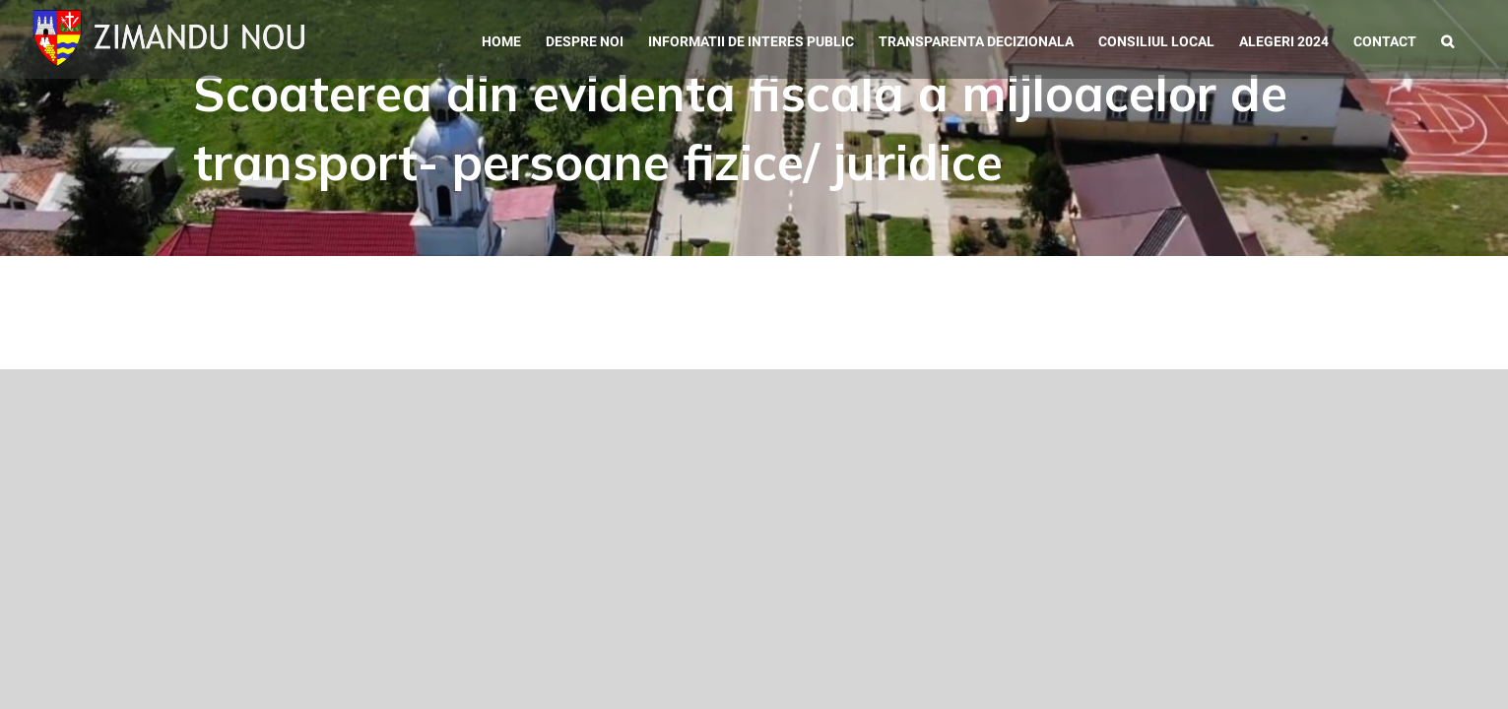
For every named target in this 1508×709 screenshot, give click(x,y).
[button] (1472, 39)
